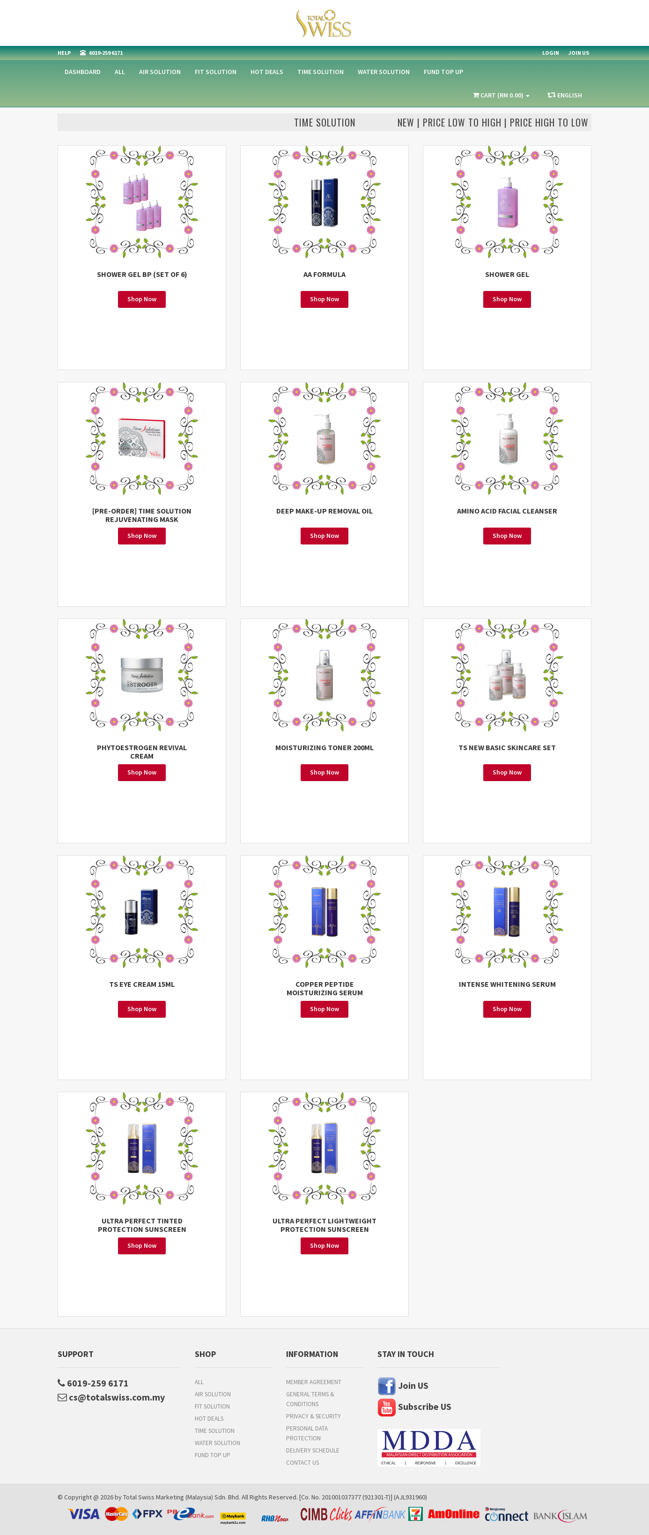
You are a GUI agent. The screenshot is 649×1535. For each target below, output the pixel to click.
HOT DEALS (267, 71)
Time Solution (320, 71)
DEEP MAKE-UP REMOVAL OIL (324, 510)
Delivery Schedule (312, 1450)
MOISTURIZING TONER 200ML (324, 747)
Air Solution (160, 71)
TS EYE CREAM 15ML (142, 984)
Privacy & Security (313, 1416)
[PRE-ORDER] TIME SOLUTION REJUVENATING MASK (142, 515)
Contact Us (302, 1463)
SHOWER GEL (507, 274)
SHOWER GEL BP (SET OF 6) (142, 274)
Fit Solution (215, 71)
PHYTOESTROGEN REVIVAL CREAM (142, 751)
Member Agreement (313, 1382)
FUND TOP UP (443, 71)
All (120, 71)
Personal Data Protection (307, 1433)
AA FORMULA (324, 274)
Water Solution (384, 71)
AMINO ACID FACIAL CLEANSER (507, 510)
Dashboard (83, 71)
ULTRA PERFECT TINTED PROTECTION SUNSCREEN (142, 1225)
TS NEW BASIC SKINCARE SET (507, 747)
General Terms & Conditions (310, 1399)
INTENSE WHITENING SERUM (507, 984)
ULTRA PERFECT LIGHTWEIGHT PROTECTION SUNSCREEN (324, 1225)
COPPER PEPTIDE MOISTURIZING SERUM (325, 988)
